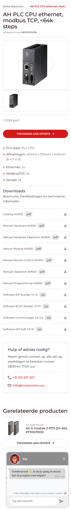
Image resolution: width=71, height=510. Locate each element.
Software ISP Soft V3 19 (34, 329)
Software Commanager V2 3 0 (34, 317)
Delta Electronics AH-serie (21, 6)
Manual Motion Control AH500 (34, 260)
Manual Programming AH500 (34, 283)
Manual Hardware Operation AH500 (34, 237)
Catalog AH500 (34, 214)
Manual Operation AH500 (34, 271)
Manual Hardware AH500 (34, 225)
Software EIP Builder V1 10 (34, 294)
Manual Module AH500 (34, 248)
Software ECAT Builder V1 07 (34, 306)
